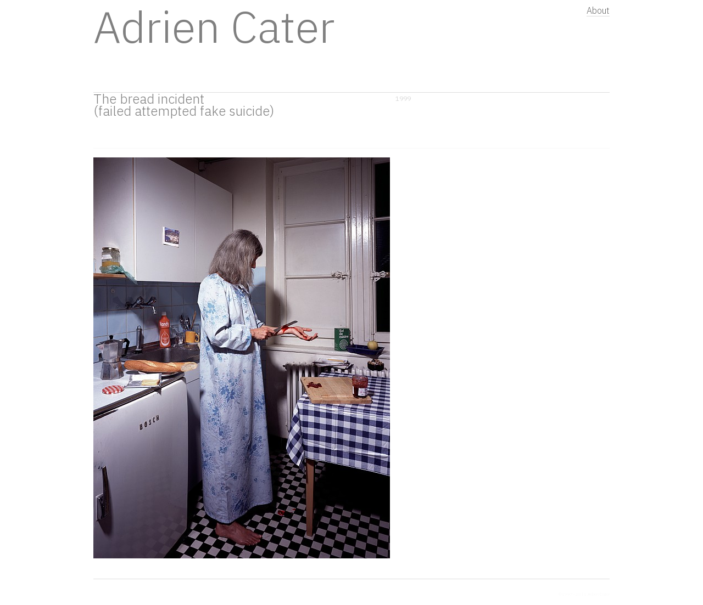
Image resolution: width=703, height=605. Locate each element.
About (598, 10)
